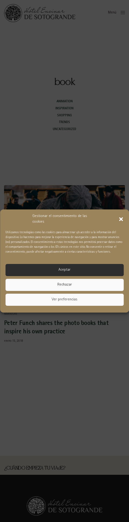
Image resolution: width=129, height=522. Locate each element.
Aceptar (64, 270)
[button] (121, 219)
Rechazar (64, 285)
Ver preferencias (64, 300)
